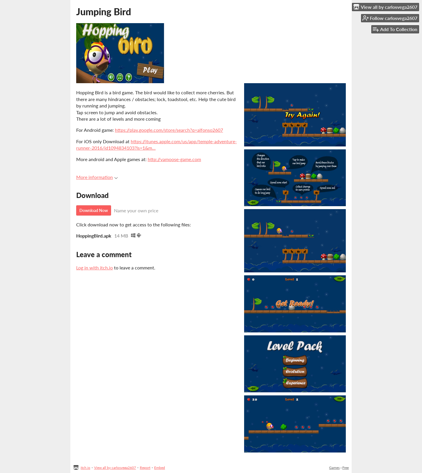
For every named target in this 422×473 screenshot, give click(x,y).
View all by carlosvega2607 (115, 467)
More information (97, 177)
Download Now (93, 210)
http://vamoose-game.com (174, 159)
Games (334, 467)
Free (345, 467)
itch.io (85, 467)
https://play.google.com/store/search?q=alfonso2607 (169, 130)
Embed (159, 467)
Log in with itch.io (94, 267)
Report (145, 467)
